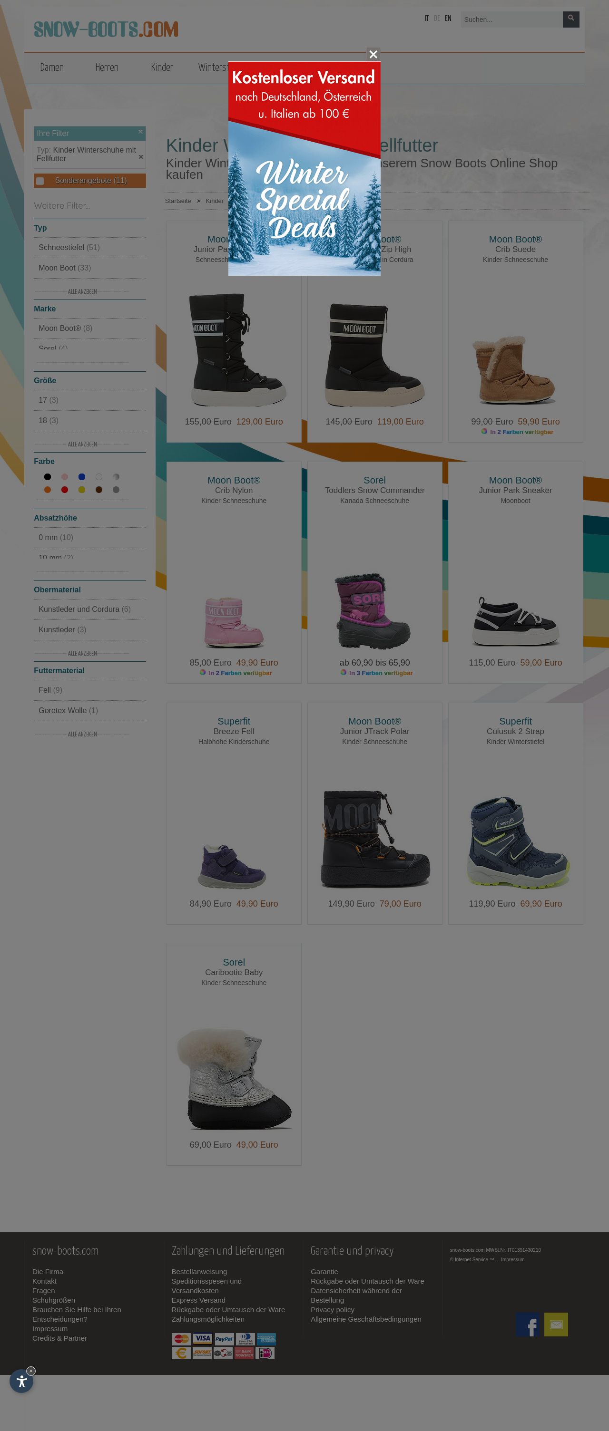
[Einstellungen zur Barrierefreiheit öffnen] (21, 1381)
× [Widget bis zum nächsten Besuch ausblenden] (31, 1370)
